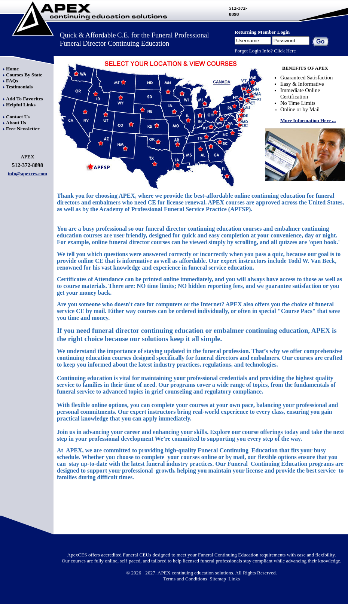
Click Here (285, 51)
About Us (16, 122)
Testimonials (19, 86)
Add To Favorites (24, 98)
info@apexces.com (27, 173)
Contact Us (18, 116)
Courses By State (24, 75)
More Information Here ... (308, 120)
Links (234, 579)
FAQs (12, 81)
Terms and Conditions (185, 579)
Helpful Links (21, 104)
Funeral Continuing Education (228, 555)
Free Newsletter (23, 128)
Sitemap (218, 579)
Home (12, 69)
